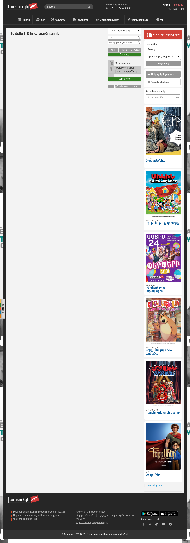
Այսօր (113, 50)
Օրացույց (124, 54)
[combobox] (124, 31)
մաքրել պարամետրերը (125, 86)
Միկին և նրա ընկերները (162, 223)
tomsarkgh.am (154, 485)
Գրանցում (178, 4)
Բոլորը (26, 19)
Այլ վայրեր (124, 79)
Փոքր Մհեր (153, 475)
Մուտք (166, 4)
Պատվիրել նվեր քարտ (163, 35)
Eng (175, 9)
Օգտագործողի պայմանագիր (92, 522)
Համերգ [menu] (61, 19)
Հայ (169, 9)
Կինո (42, 19)
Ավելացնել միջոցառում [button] (161, 74)
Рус (182, 9)
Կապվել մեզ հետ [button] (158, 82)
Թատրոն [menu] (83, 19)
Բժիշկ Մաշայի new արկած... (159, 351)
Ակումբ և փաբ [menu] (141, 19)
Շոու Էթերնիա (155, 160)
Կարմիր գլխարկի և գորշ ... (163, 414)
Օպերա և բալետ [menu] (111, 19)
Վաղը (124, 50)
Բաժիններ (151, 44)
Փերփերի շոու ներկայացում (155, 289)
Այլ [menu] (163, 19)
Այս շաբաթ (136, 50)
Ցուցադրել (163, 63)
